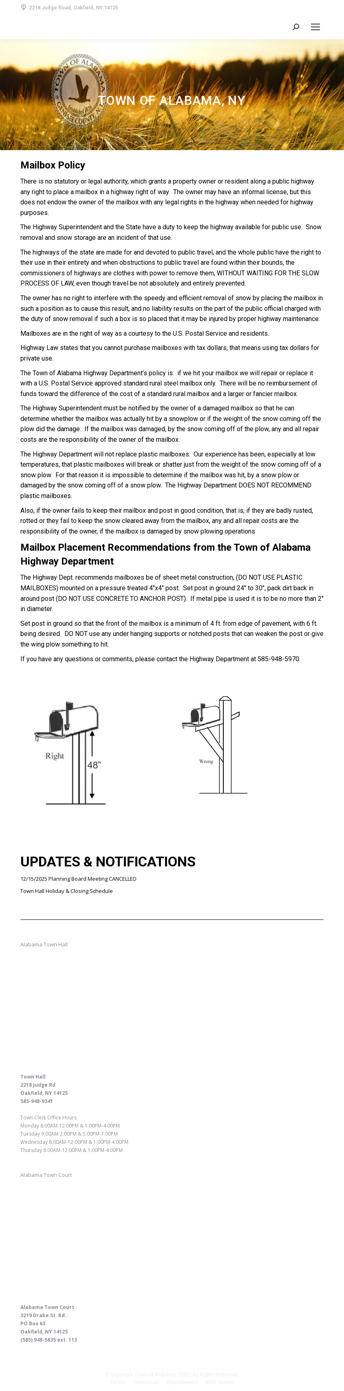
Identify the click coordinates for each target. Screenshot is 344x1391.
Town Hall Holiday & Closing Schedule (66, 891)
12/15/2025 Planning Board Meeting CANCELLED (78, 878)
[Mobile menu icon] (315, 27)
